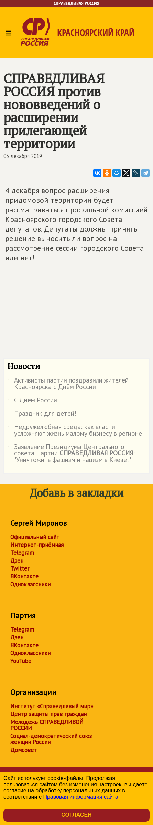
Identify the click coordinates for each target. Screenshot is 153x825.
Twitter (19, 568)
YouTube (20, 661)
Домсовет (23, 750)
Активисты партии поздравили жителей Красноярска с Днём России (68, 384)
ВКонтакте (24, 576)
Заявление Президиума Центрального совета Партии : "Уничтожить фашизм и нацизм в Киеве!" (71, 453)
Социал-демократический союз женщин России (51, 739)
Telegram (22, 553)
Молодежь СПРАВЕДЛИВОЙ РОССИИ (47, 725)
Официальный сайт (34, 537)
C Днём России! (33, 401)
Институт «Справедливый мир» (51, 706)
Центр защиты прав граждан (48, 714)
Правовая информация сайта (80, 797)
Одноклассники (30, 584)
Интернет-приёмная (37, 545)
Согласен (76, 815)
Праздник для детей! (41, 414)
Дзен (16, 561)
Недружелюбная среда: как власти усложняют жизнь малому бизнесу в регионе (74, 430)
